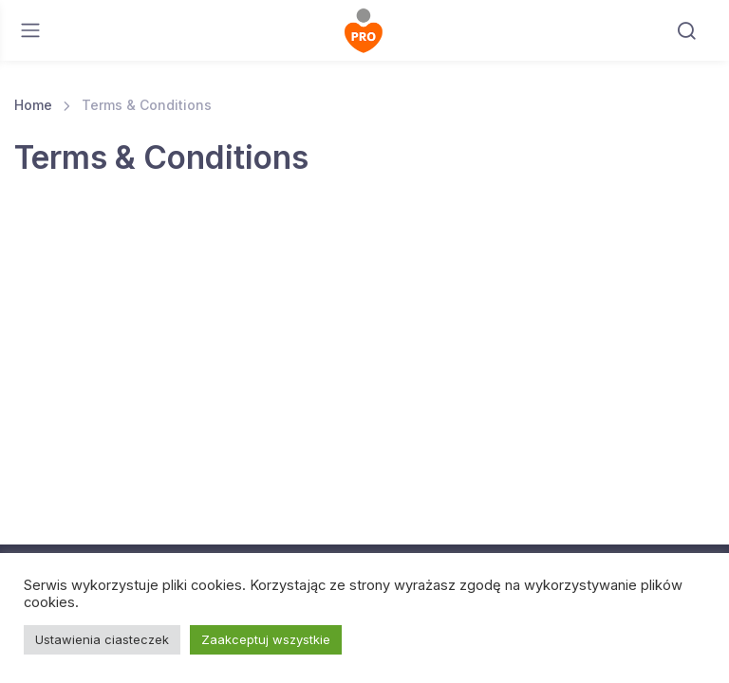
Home (33, 105)
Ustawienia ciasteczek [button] (102, 639)
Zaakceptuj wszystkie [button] (265, 639)
